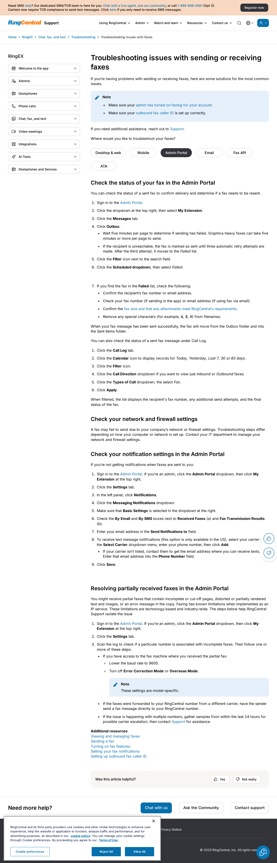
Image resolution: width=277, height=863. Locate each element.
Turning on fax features (110, 746)
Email (209, 152)
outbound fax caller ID (155, 113)
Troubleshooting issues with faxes (127, 37)
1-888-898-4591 (190, 5)
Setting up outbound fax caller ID (119, 756)
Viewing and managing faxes (115, 736)
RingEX (27, 37)
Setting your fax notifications (115, 751)
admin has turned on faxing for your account (174, 105)
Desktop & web (108, 152)
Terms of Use (108, 850)
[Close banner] (154, 831)
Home (12, 37)
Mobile (143, 152)
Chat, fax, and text (52, 37)
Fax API (239, 152)
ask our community (152, 5)
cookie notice (80, 846)
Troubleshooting (83, 37)
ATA (103, 166)
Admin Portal (176, 152)
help (28, 5)
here (113, 9)
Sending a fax (102, 741)
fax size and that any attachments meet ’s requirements (180, 308)
